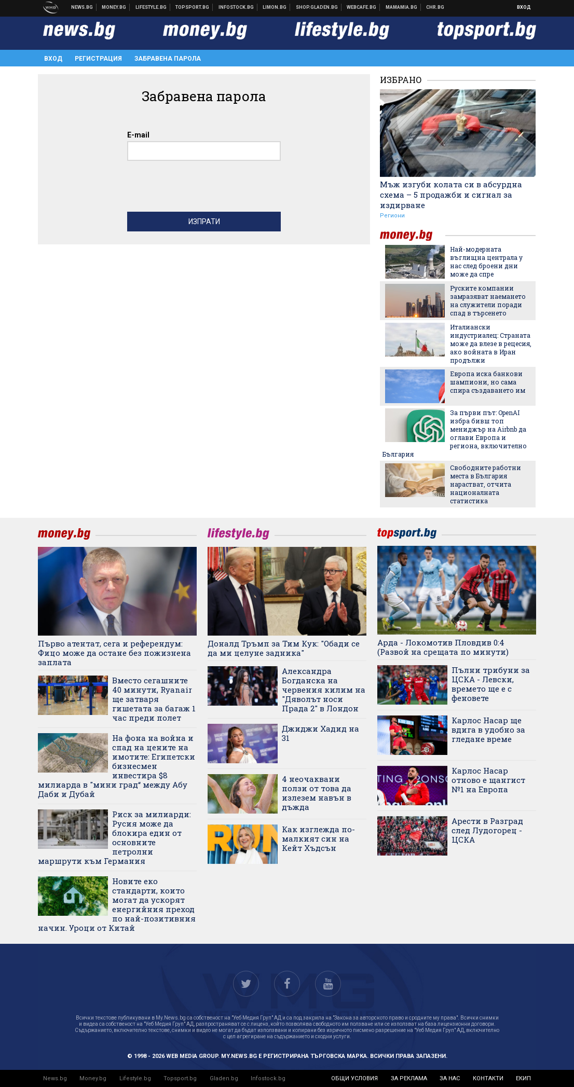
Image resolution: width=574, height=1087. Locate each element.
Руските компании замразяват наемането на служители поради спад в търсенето (488, 300)
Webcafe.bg (362, 7)
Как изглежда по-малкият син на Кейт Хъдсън (318, 838)
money (412, 235)
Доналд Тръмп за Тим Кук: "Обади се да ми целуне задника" (284, 648)
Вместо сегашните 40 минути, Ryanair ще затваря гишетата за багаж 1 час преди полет (154, 699)
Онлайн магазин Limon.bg (274, 7)
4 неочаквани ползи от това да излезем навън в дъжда (316, 792)
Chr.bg (435, 7)
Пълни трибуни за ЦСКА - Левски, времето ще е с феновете (491, 684)
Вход (524, 7)
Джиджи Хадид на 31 (320, 733)
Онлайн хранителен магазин (317, 7)
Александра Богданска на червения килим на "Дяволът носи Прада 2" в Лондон (323, 689)
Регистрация (98, 58)
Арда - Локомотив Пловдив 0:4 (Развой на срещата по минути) (443, 647)
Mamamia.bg (401, 7)
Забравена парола (167, 58)
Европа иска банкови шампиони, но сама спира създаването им (487, 381)
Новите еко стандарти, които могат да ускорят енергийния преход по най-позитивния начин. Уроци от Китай (117, 904)
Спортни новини (192, 7)
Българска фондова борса (236, 7)
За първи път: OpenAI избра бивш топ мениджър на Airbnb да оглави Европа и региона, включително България (454, 433)
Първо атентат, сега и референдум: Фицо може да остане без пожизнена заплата (114, 652)
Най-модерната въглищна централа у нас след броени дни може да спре (486, 261)
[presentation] (206, 189)
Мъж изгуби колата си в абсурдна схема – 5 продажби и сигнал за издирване (451, 194)
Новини (82, 7)
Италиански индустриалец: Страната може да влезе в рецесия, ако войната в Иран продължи (490, 343)
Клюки (151, 7)
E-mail (138, 135)
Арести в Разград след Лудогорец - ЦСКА (487, 830)
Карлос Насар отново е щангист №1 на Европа (488, 780)
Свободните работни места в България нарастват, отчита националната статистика (485, 484)
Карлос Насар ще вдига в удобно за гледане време (488, 730)
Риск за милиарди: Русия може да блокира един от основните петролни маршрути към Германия (114, 837)
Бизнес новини (114, 7)
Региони (392, 215)
